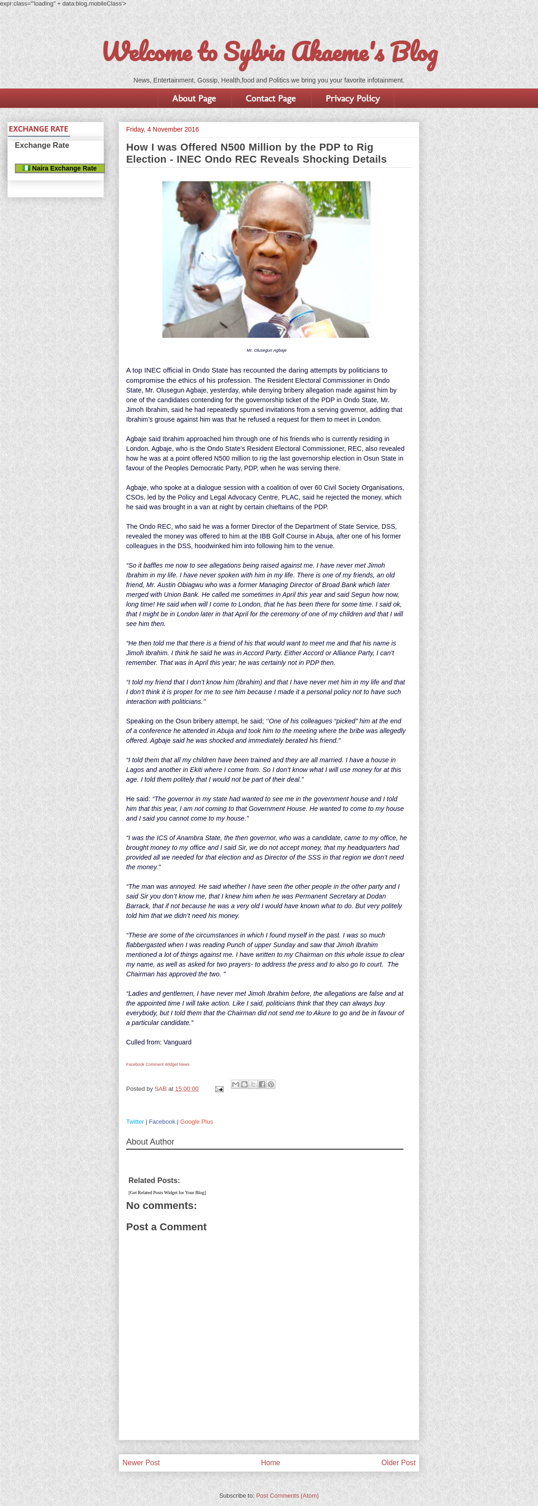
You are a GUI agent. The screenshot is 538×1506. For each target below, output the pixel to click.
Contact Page (270, 98)
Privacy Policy (353, 98)
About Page (194, 98)
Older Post (398, 1463)
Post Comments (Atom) (287, 1495)
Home (271, 1463)
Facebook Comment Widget (152, 1064)
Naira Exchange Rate (59, 168)
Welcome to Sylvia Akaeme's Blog (269, 51)
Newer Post (141, 1463)
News (184, 1064)
